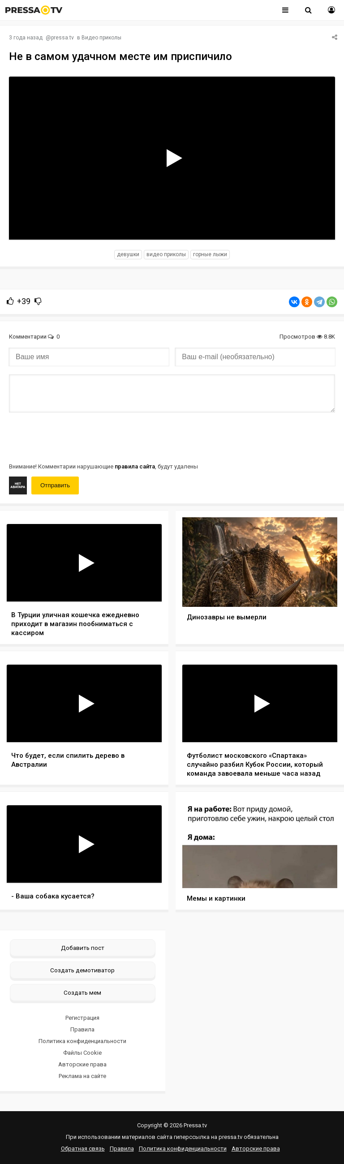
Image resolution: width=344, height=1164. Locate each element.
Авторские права (82, 1064)
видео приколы (166, 254)
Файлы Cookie (82, 1052)
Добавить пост (82, 947)
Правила (82, 1029)
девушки (128, 254)
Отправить (55, 485)
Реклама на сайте (82, 1076)
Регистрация (82, 1017)
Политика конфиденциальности (82, 1041)
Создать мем (82, 992)
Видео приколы (101, 37)
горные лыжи (210, 254)
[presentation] (77, 436)
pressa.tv (62, 37)
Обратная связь (83, 1148)
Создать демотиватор (82, 970)
